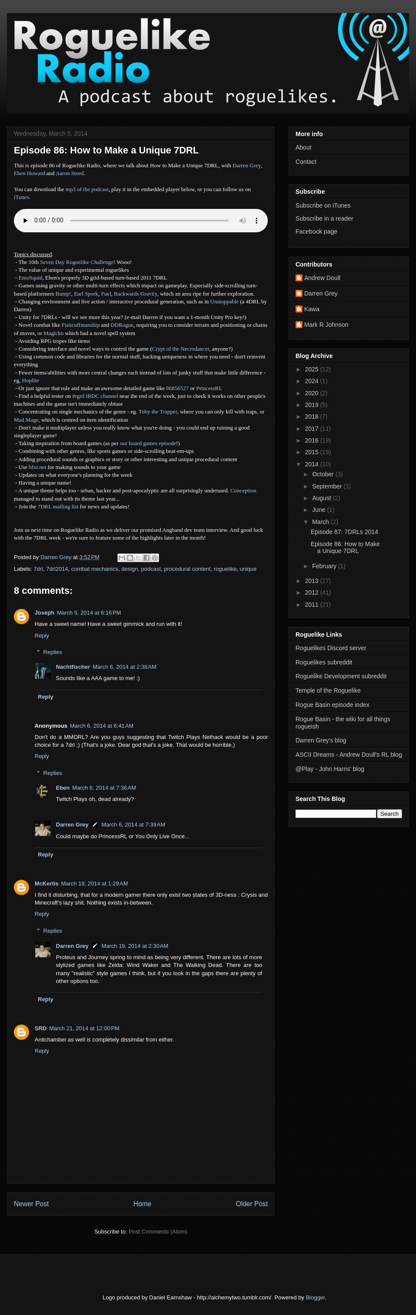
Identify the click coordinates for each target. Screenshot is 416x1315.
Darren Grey (246, 165)
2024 (312, 381)
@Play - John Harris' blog (330, 768)
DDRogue (121, 325)
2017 (312, 428)
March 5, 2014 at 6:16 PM (89, 612)
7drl (38, 569)
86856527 (177, 388)
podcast (151, 569)
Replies (52, 652)
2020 (312, 393)
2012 (312, 592)
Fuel (106, 293)
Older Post (252, 1204)
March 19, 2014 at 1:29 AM (94, 883)
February (325, 566)
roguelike (225, 569)
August (322, 498)
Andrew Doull (322, 277)
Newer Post (31, 1204)
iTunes (21, 197)
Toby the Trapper (158, 411)
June (319, 509)
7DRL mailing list (58, 506)
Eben (63, 787)
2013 (312, 580)
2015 (312, 452)
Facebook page (317, 231)
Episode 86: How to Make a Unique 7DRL (345, 547)
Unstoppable (224, 301)
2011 (312, 604)
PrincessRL (209, 388)
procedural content (187, 569)
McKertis (46, 883)
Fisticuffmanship (81, 325)
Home (142, 1204)
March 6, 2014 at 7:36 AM (104, 787)
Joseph (45, 612)
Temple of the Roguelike (328, 690)
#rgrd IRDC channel (95, 396)
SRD (40, 1028)
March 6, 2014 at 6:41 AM (101, 726)
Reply (42, 635)
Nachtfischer (73, 667)
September (327, 486)
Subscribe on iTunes (323, 205)
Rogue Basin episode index (332, 704)
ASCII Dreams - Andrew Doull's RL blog (349, 754)
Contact (306, 161)
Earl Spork (86, 293)
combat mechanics (94, 569)
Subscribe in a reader (324, 218)
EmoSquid (30, 277)
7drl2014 (57, 569)
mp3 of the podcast (86, 189)
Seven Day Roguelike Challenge (76, 262)
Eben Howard (29, 173)
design (129, 569)
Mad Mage (26, 420)
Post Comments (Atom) (158, 1231)
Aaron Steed (69, 173)
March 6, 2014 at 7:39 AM (133, 824)
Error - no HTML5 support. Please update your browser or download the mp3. (141, 220)
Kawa (311, 309)
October (323, 474)
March (321, 521)
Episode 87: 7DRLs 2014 (344, 531)
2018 (312, 416)
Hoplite (30, 380)
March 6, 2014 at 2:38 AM (124, 667)
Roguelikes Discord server (331, 647)
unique (248, 569)
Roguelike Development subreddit (341, 676)
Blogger (315, 1297)
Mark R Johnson (326, 324)
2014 (312, 464)
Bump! (63, 293)
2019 (312, 404)
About (304, 147)
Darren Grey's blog (321, 740)
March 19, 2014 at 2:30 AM (134, 946)
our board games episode (148, 443)
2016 (312, 440)
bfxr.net (37, 467)
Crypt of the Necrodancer (180, 348)
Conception (244, 490)
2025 (312, 369)
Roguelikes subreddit (324, 662)
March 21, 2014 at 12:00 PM (84, 1028)
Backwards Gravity (135, 293)
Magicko (54, 333)
